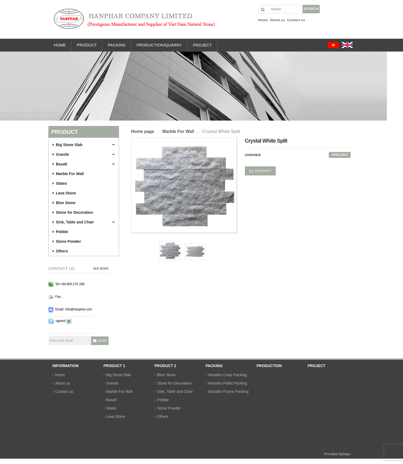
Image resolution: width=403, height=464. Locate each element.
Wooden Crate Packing (227, 375)
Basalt (60, 164)
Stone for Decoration (73, 212)
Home (60, 375)
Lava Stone (64, 193)
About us (62, 383)
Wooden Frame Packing (228, 391)
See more (101, 268)
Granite (61, 154)
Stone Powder (67, 241)
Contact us (64, 391)
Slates (60, 183)
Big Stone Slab (67, 145)
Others (60, 251)
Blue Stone (64, 203)
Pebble (60, 232)
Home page (142, 131)
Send (102, 341)
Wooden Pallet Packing (227, 383)
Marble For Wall (68, 174)
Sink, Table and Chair (73, 222)
